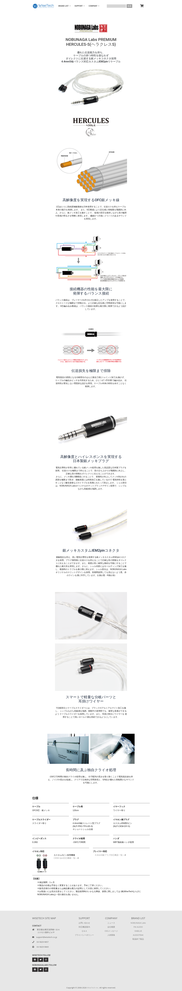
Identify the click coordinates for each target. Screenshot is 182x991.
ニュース (111, 923)
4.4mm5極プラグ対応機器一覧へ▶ (110, 855)
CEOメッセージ (111, 931)
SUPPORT (79, 6)
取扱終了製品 (138, 939)
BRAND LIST (63, 6)
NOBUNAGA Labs (138, 923)
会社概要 (111, 927)
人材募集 (111, 935)
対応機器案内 (84, 927)
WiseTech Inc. (93, 987)
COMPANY (93, 6)
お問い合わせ (84, 923)
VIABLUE (138, 931)
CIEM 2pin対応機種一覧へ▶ (66, 858)
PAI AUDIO (138, 927)
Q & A (84, 931)
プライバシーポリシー (84, 935)
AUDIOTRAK (138, 935)
